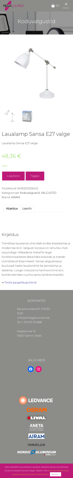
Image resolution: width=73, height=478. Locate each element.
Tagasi (35, 176)
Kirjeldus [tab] (12, 208)
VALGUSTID (48, 192)
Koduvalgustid (30, 192)
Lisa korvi (13, 176)
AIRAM (15, 197)
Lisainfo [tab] (27, 208)
